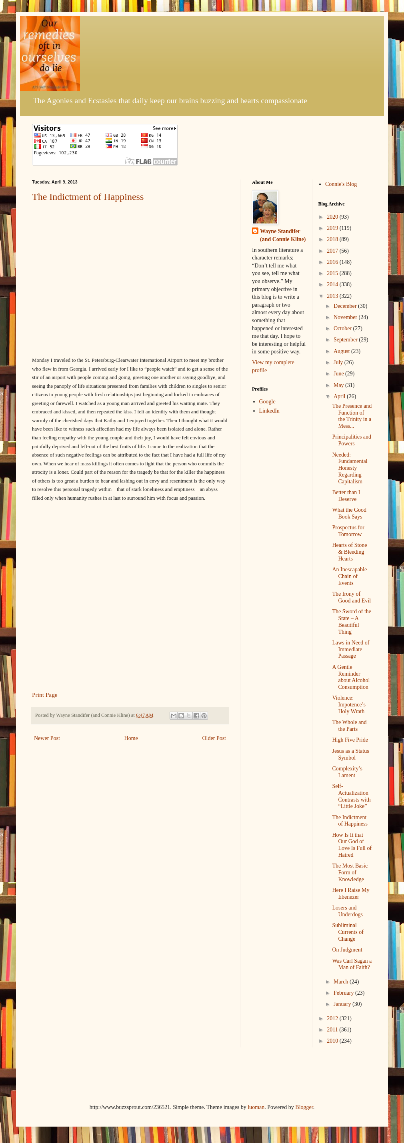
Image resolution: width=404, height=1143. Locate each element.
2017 (333, 251)
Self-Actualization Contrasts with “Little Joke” (351, 796)
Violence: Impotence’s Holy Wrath (348, 704)
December (346, 306)
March (342, 982)
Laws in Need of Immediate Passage (350, 649)
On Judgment (347, 950)
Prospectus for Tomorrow (348, 531)
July (339, 362)
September (346, 340)
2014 (333, 284)
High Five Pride (350, 740)
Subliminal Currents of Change (347, 932)
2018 (333, 239)
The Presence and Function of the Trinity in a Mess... (352, 416)
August (342, 351)
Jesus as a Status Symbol (350, 754)
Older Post (214, 738)
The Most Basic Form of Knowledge (350, 872)
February (344, 993)
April (340, 396)
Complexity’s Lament (347, 772)
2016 (333, 262)
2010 (333, 1041)
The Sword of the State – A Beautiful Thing (351, 621)
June (339, 374)
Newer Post (47, 738)
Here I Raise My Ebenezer (350, 893)
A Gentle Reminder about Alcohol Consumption (351, 677)
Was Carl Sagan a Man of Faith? (352, 964)
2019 (333, 228)
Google (267, 402)
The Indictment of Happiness (88, 196)
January (343, 1004)
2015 (333, 273)
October (343, 328)
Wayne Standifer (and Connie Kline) (283, 235)
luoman (256, 1107)
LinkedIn (269, 411)
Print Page (45, 694)
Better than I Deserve (346, 495)
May (339, 385)
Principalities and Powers (351, 440)
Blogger (304, 1107)
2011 (333, 1030)
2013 (333, 296)
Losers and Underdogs (347, 911)
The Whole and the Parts (349, 725)
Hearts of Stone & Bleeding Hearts (349, 552)
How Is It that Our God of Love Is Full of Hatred (352, 845)
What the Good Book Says (349, 513)
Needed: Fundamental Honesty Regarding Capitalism (349, 468)
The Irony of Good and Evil (351, 597)
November (346, 317)
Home (131, 738)
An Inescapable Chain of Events (349, 576)
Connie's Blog (341, 184)
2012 (333, 1018)
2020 (333, 217)
